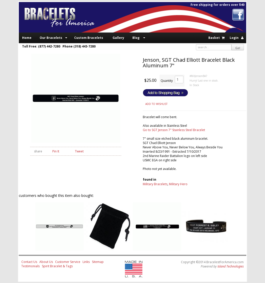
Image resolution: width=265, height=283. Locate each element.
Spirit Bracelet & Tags (57, 266)
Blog (135, 38)
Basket (214, 38)
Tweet (79, 151)
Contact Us (29, 262)
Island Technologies (230, 266)
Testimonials (30, 266)
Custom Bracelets (88, 38)
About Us (46, 262)
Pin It (55, 151)
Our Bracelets (51, 38)
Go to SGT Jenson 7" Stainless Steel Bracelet (174, 130)
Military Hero (178, 184)
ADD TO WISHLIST (156, 104)
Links (86, 262)
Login (234, 38)
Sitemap (98, 262)
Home (27, 38)
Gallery (118, 38)
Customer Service (67, 262)
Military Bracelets (155, 184)
